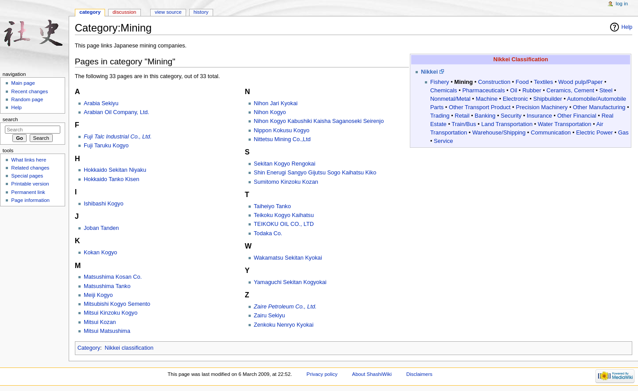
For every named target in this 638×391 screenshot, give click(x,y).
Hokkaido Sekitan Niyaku (115, 170)
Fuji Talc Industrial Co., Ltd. (118, 137)
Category (89, 348)
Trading (440, 115)
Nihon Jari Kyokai (276, 103)
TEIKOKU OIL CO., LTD (284, 224)
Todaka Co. (268, 233)
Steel (606, 90)
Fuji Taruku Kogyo (106, 145)
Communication (551, 132)
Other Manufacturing (599, 107)
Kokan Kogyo (100, 252)
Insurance (539, 115)
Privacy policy (322, 374)
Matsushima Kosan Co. (113, 277)
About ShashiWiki (372, 374)
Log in (622, 3)
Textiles (543, 82)
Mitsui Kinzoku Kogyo (110, 313)
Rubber (531, 90)
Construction (494, 82)
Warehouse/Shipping (498, 132)
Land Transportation (507, 124)
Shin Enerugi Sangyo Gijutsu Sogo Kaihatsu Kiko (315, 173)
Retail (462, 115)
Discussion (124, 12)
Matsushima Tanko (107, 286)
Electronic (515, 98)
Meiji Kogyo (98, 295)
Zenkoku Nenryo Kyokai (284, 325)
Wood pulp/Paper (580, 82)
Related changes (30, 167)
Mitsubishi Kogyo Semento (117, 304)
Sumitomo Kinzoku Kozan (286, 182)
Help (627, 27)
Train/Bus (463, 124)
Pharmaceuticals (483, 90)
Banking (485, 115)
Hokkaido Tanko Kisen (111, 179)
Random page (27, 99)
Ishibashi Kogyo (104, 204)
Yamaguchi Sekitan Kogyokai (290, 282)
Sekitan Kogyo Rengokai (284, 164)
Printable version (30, 183)
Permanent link (28, 192)
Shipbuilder (547, 98)
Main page (23, 83)
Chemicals (443, 90)
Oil (513, 90)
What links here (28, 159)
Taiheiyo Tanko (272, 206)
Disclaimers (419, 374)
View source (168, 12)
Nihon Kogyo (270, 112)
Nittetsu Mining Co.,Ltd (282, 139)
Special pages (27, 175)
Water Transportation (564, 124)
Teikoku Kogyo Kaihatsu (284, 215)
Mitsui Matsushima (107, 331)
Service (443, 141)
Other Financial (576, 115)
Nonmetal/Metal (450, 98)
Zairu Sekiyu (269, 315)
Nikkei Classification (521, 59)
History (201, 12)
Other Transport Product (479, 107)
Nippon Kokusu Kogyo (282, 130)
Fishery (439, 82)
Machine (487, 98)
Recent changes (29, 91)
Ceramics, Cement (570, 90)
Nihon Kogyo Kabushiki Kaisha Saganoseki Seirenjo (319, 121)
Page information (30, 200)
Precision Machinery (542, 107)
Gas (623, 132)
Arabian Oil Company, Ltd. (116, 112)
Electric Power (594, 132)
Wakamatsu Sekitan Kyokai (288, 258)
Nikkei (429, 71)
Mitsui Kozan (100, 322)
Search (10, 119)
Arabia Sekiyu (101, 103)
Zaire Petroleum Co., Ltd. (285, 307)
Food (522, 82)
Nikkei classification (129, 348)
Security (511, 115)
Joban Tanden (101, 228)
